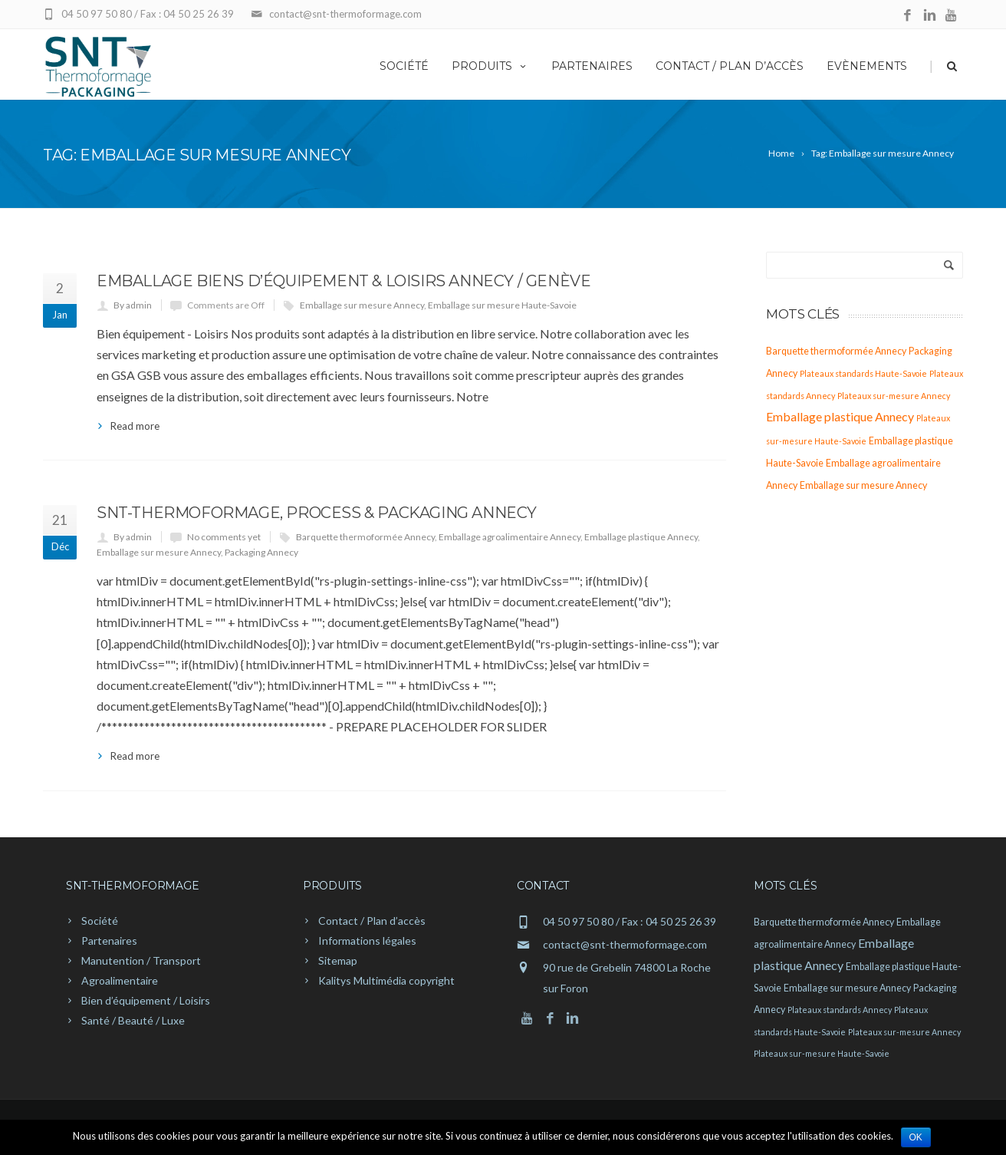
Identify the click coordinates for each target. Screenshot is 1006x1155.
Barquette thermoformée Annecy (365, 537)
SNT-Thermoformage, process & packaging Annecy (317, 512)
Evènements (867, 66)
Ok (915, 1137)
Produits (490, 66)
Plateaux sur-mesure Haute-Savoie (821, 1053)
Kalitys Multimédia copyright (386, 980)
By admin (132, 305)
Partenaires (592, 66)
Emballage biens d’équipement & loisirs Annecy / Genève (343, 281)
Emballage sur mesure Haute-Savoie (502, 305)
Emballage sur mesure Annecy (362, 305)
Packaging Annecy (261, 552)
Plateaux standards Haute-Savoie (863, 373)
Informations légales (367, 940)
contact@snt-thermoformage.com (625, 944)
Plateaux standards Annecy (839, 1010)
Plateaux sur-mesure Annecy (893, 396)
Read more (134, 426)
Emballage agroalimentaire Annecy (509, 537)
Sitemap (337, 960)
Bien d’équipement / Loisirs (145, 1000)
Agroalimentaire (119, 980)
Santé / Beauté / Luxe (133, 1020)
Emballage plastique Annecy (641, 537)
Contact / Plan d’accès (730, 66)
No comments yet (224, 537)
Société (404, 66)
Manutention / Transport (141, 960)
